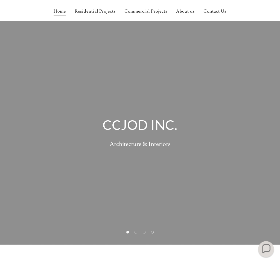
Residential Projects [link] (95, 11)
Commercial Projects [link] (145, 11)
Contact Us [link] (214, 11)
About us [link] (185, 11)
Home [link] (60, 11)
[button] (266, 249)
